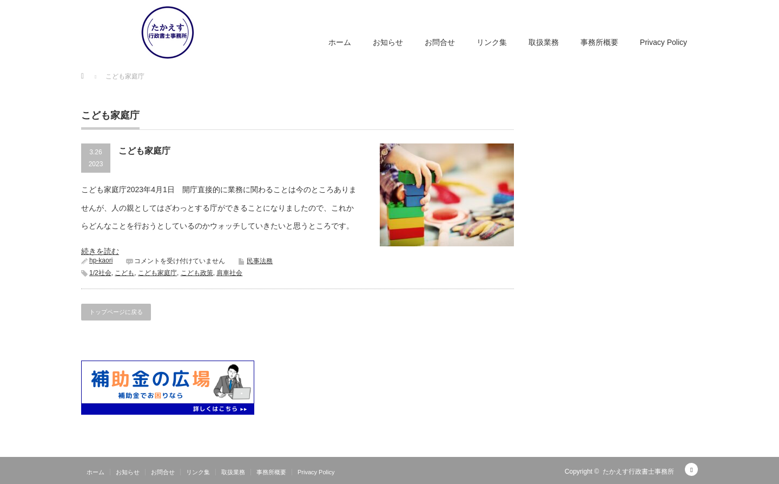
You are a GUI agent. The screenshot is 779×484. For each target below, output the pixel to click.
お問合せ (440, 42)
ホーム (339, 42)
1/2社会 (100, 273)
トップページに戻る (116, 312)
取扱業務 (544, 42)
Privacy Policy (663, 42)
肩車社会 (229, 273)
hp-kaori (101, 260)
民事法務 (260, 261)
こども (124, 273)
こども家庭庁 (144, 150)
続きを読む (100, 251)
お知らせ (388, 42)
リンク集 (492, 42)
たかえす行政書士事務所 (638, 471)
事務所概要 (599, 42)
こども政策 (197, 273)
